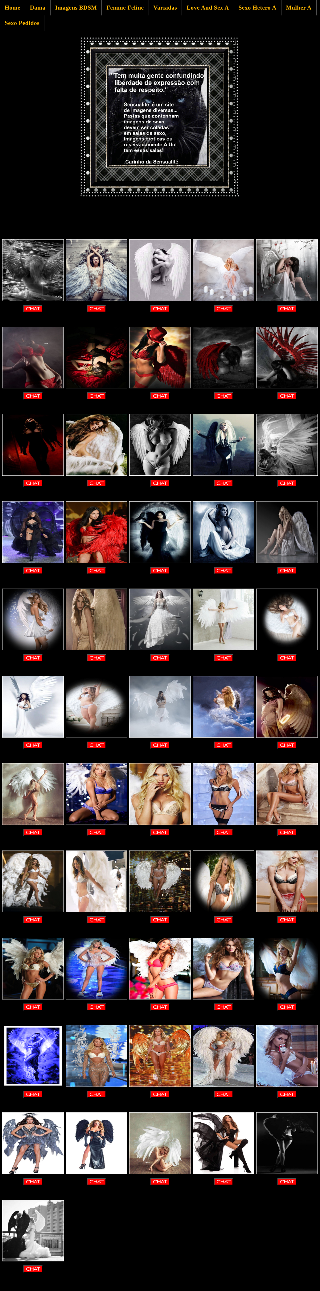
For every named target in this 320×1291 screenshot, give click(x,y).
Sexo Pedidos (22, 23)
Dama (38, 7)
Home (12, 7)
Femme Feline (125, 7)
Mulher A (299, 7)
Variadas (165, 7)
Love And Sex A (208, 7)
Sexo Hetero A (258, 7)
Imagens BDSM (76, 7)
